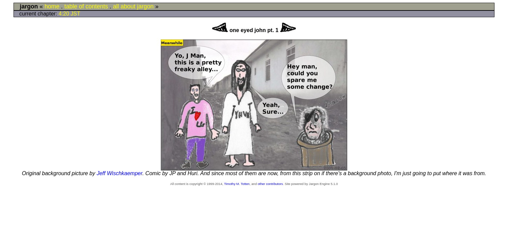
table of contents (86, 6)
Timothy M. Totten (237, 184)
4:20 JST (69, 14)
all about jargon (133, 6)
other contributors (270, 184)
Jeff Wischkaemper (119, 173)
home (52, 6)
